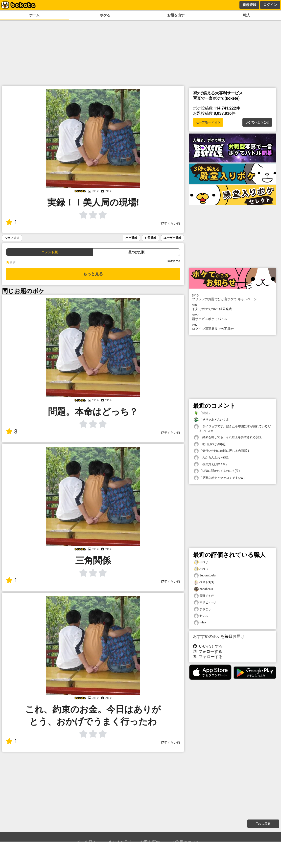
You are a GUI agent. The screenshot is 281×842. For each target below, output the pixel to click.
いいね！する (208, 646)
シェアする (12, 237)
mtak (200, 622)
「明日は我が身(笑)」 (211, 444)
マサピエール (205, 602)
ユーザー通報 (172, 237)
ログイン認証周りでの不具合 (232, 327)
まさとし (202, 609)
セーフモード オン (208, 122)
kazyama (173, 261)
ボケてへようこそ (257, 122)
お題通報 (150, 237)
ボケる (105, 15)
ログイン (270, 5)
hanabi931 (203, 589)
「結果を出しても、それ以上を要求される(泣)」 (229, 437)
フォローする (207, 651)
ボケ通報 (131, 237)
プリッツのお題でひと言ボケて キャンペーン (232, 297)
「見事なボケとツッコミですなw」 (220, 478)
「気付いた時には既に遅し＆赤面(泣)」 (223, 451)
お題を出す (176, 15)
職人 (246, 15)
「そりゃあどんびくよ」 (213, 419)
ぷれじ (201, 562)
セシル (201, 616)
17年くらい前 (170, 223)
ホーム (34, 15)
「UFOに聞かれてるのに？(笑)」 (218, 471)
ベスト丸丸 (204, 582)
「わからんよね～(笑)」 (212, 457)
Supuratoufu (205, 575)
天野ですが (204, 595)
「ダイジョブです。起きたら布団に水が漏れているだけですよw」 (232, 428)
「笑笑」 (202, 413)
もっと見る (93, 274)
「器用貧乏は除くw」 (211, 464)
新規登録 (249, 5)
